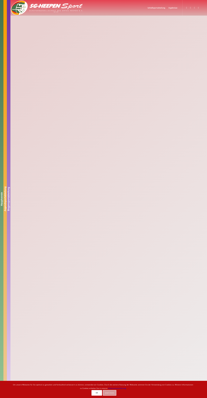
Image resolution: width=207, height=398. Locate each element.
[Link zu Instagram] (190, 8)
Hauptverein (1, 199)
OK (97, 393)
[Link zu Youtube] (198, 8)
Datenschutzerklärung (117, 388)
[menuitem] (156, 8)
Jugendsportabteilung (5, 199)
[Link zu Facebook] (187, 8)
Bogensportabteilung (8, 199)
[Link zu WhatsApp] (194, 8)
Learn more (109, 393)
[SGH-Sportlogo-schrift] (47, 8)
